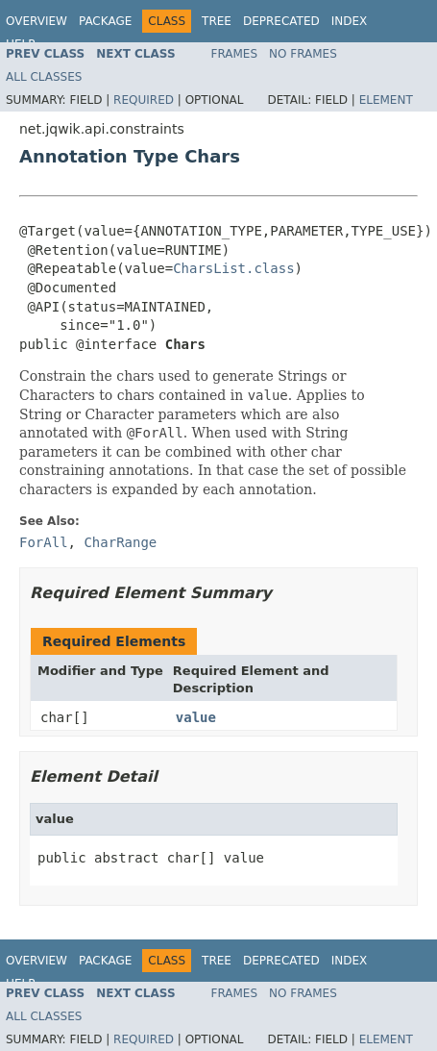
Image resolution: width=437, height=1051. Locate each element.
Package (105, 21)
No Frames (303, 54)
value (196, 717)
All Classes (44, 77)
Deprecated (281, 21)
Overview (36, 21)
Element (386, 100)
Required (143, 100)
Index (349, 21)
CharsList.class (233, 268)
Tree (216, 21)
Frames (234, 54)
